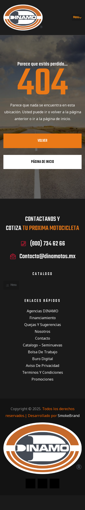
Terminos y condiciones (42, 372)
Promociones (42, 379)
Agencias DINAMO (42, 310)
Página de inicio (42, 162)
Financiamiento (42, 317)
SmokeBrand (69, 415)
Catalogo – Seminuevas (42, 345)
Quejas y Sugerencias (42, 324)
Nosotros (42, 331)
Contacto (42, 338)
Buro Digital (42, 358)
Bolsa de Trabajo (42, 351)
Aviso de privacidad (42, 365)
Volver (42, 141)
